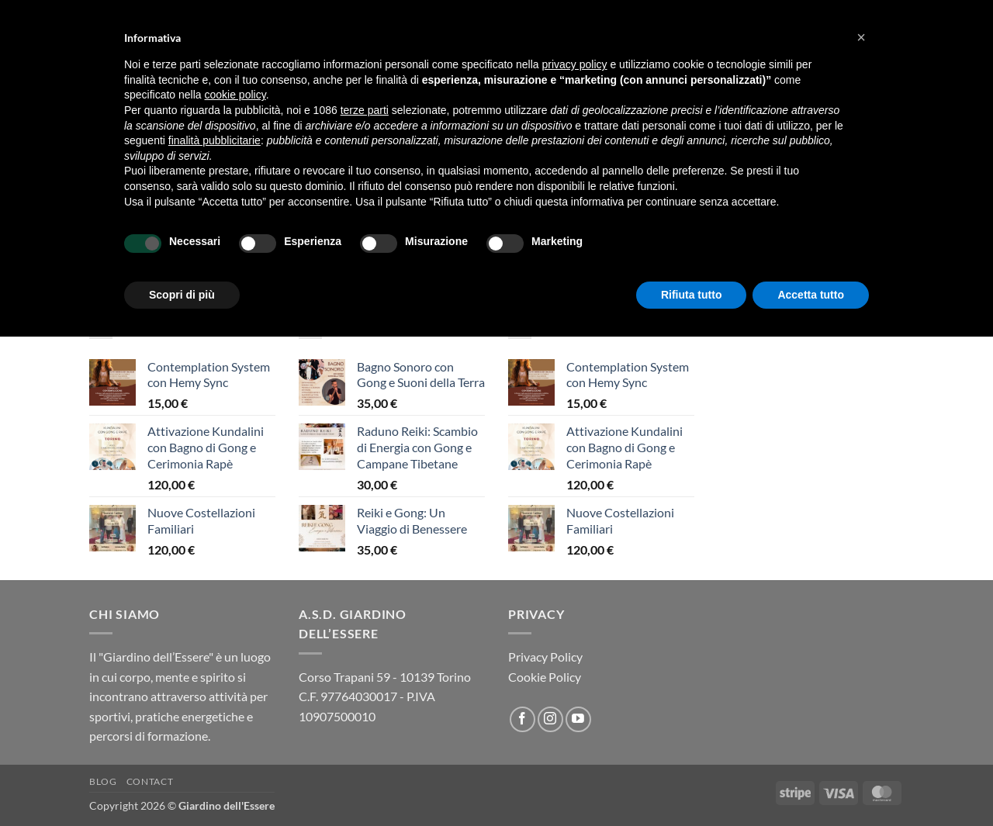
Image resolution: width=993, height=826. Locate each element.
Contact (149, 781)
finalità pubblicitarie (214, 140)
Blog (102, 781)
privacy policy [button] (574, 64)
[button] (861, 37)
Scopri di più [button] (182, 295)
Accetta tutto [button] (810, 295)
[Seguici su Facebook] (522, 719)
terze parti (365, 110)
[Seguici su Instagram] (550, 719)
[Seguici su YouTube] (578, 719)
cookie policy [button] (235, 94)
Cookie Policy (544, 676)
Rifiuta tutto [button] (691, 295)
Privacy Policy (545, 656)
